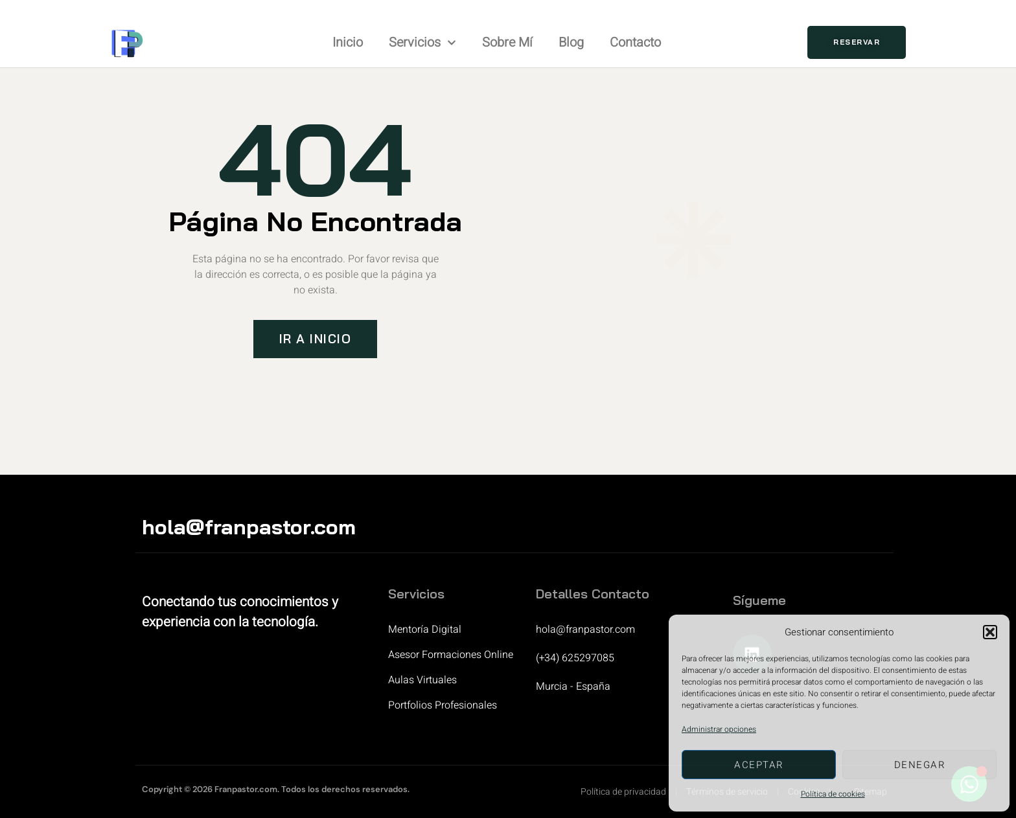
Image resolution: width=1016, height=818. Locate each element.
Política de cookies (833, 794)
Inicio (347, 42)
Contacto (635, 42)
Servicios (422, 43)
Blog (571, 42)
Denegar (919, 765)
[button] (990, 632)
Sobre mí (507, 42)
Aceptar (758, 765)
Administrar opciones (719, 729)
